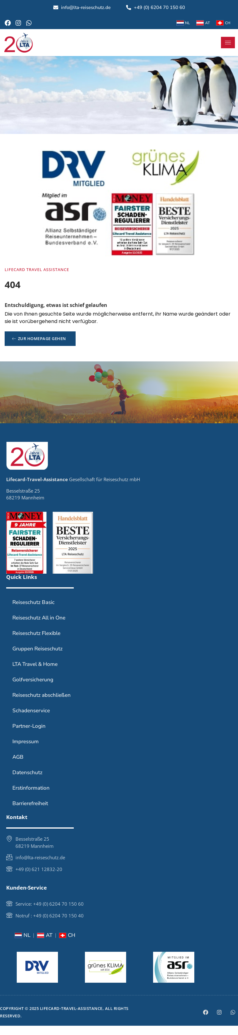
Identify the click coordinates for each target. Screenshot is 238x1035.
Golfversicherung (32, 688)
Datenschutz (27, 781)
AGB (18, 766)
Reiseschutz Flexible (36, 642)
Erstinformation (31, 797)
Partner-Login (29, 735)
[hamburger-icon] (228, 42)
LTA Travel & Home (35, 673)
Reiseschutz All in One (38, 627)
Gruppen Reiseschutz (37, 658)
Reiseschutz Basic (33, 611)
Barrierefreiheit (30, 812)
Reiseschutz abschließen (41, 704)
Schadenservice (31, 719)
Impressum (25, 750)
